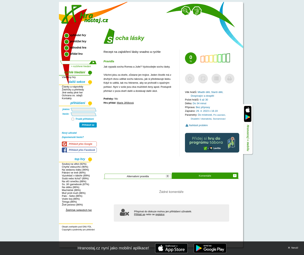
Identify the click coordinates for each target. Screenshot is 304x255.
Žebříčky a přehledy (73, 89)
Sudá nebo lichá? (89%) (75, 178)
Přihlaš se (139, 214)
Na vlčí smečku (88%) (74, 181)
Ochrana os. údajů (72, 95)
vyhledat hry (78, 35)
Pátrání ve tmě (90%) (74, 172)
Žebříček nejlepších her (79, 210)
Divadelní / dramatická (201, 119)
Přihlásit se (88, 125)
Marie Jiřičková (125, 102)
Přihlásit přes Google (80, 144)
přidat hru (76, 53)
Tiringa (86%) (69, 201)
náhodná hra (78, 47)
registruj (159, 214)
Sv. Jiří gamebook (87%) (75, 184)
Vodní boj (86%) (71, 198)
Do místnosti (205, 114)
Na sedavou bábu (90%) (75, 169)
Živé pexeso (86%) (72, 204)
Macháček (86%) (71, 190)
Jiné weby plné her (72, 92)
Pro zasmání (219, 115)
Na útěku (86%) (70, 187)
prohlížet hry (78, 41)
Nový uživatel (69, 133)
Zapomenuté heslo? (73, 137)
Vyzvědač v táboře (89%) (76, 175)
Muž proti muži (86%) (74, 193)
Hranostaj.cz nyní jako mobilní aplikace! (113, 248)
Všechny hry (69, 77)
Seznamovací (219, 119)
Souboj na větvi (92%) (74, 163)
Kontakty (67, 98)
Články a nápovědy (72, 86)
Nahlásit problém (197, 125)
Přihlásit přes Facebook (82, 150)
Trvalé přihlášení (83, 119)
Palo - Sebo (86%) (72, 195)
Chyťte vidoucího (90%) (75, 166)
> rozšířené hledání (81, 66)
